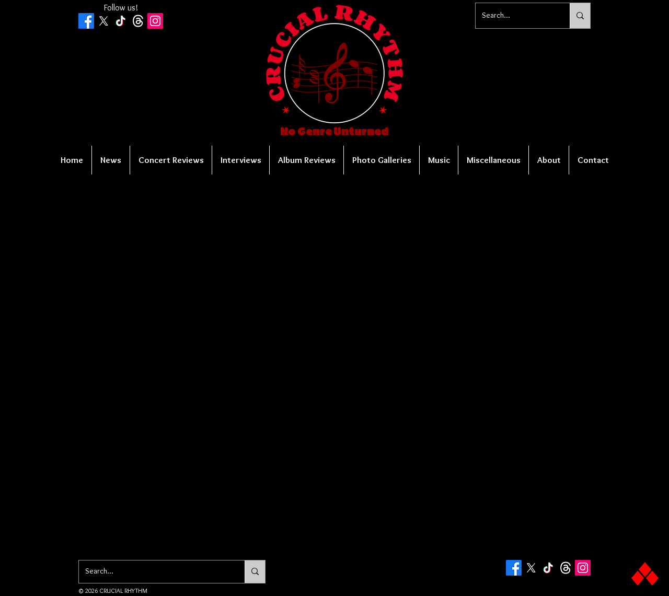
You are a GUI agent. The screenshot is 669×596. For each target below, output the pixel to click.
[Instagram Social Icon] (155, 21)
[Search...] (515, 15)
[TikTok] (121, 21)
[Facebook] (86, 21)
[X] (103, 21)
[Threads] (138, 21)
